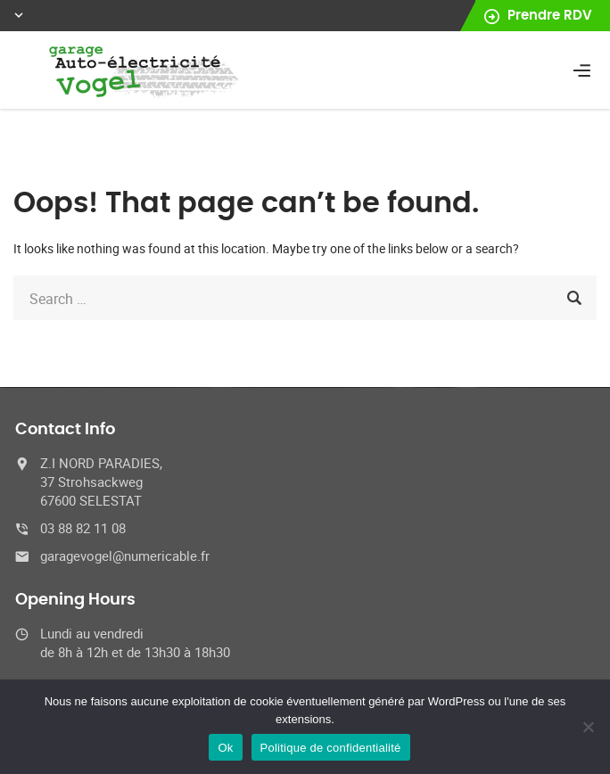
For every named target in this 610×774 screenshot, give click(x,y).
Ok (225, 747)
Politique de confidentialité (330, 747)
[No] (588, 727)
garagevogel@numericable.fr (125, 555)
